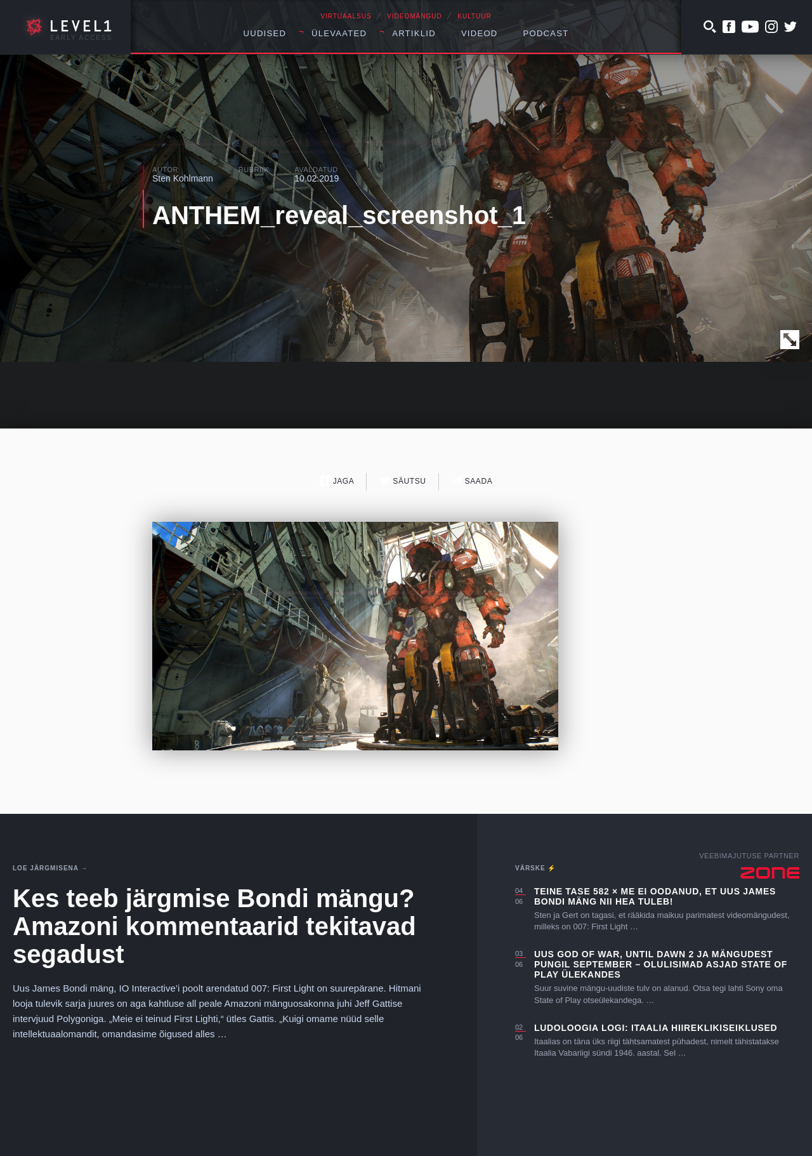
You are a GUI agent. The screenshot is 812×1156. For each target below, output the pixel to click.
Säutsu (402, 480)
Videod (479, 33)
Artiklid (414, 33)
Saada (472, 480)
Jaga (337, 480)
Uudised (265, 33)
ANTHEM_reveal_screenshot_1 (339, 215)
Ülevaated (339, 33)
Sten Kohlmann (182, 178)
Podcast (546, 33)
